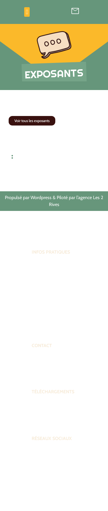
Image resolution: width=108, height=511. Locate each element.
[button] (27, 12)
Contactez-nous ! (47, 375)
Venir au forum (45, 318)
